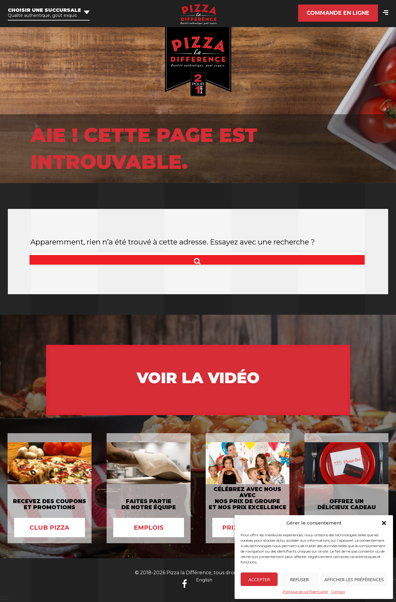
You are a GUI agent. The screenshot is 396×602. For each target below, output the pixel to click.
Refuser (299, 579)
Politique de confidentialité (305, 591)
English (204, 580)
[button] (384, 523)
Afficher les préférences (354, 579)
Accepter (259, 579)
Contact (338, 591)
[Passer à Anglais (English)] (273, 11)
